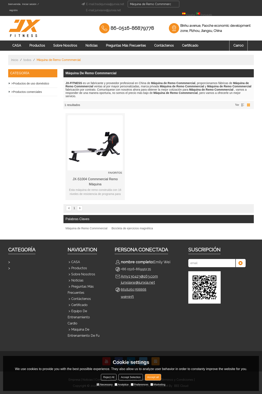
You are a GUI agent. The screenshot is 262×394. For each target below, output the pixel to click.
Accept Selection (131, 377)
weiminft (127, 297)
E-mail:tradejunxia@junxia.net (102, 4)
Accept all (153, 377)
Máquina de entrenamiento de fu (83, 333)
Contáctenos (164, 45)
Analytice (122, 384)
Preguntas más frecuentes (126, 45)
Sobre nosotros (65, 45)
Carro (238, 45)
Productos (37, 45)
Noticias (91, 45)
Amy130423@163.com (139, 276)
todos (27, 60)
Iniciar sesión (29, 4)
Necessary (104, 384)
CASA (16, 45)
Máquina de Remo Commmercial (86, 228)
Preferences (139, 384)
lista (243, 105)
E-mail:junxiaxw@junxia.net (103, 10)
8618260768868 (133, 290)
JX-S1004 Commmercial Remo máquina (95, 181)
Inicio (14, 60)
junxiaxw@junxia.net (138, 282)
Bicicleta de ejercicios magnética (132, 228)
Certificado (190, 45)
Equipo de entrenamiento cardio (79, 317)
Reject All (108, 377)
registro (13, 10)
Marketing (157, 384)
